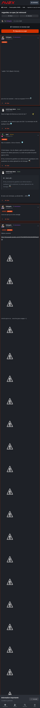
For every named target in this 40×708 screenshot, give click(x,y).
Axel (7, 134)
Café (20, 21)
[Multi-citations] (2, 103)
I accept (34, 699)
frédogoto (8, 37)
